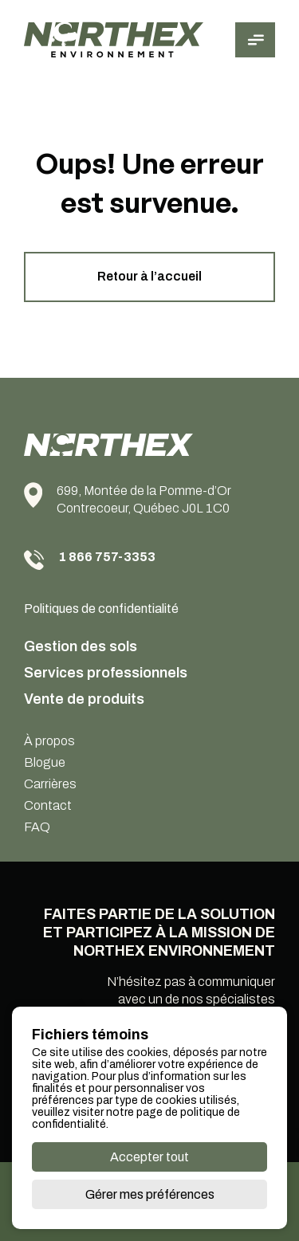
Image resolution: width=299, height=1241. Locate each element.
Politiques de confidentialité (101, 608)
